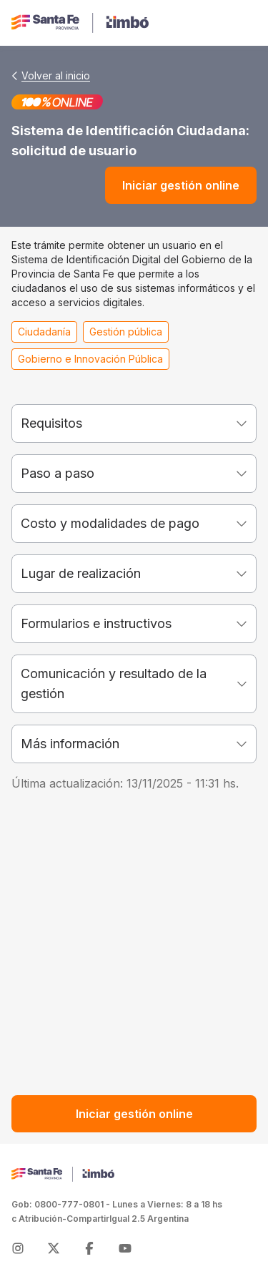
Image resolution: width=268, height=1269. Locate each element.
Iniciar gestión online (180, 185)
